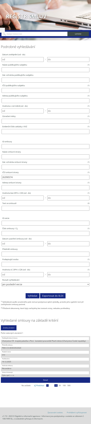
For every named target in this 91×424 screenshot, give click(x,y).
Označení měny (45, 116)
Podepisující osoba (45, 259)
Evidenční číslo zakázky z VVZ (45, 126)
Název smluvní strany (11, 151)
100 (64, 385)
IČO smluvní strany (45, 172)
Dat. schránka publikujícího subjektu (17, 75)
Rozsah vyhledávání (10, 280)
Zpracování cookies (55, 412)
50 (60, 385)
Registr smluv (26, 16)
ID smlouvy (7, 141)
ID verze (5, 218)
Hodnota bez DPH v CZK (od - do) (45, 193)
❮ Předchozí (39, 385)
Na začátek (26, 385)
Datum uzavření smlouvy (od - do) (17, 238)
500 (68, 385)
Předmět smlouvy (10, 249)
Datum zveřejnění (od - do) (13, 54)
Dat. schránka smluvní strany (45, 162)
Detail (45, 380)
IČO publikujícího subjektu (45, 85)
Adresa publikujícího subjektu (45, 96)
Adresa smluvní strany (45, 182)
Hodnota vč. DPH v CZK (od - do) (45, 269)
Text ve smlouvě (45, 203)
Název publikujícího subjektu (45, 65)
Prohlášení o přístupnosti (77, 412)
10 (56, 385)
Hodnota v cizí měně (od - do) (45, 106)
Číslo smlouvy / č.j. (45, 228)
